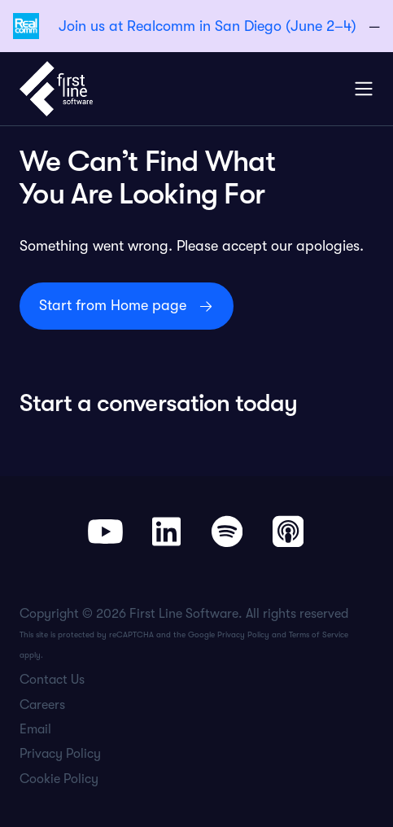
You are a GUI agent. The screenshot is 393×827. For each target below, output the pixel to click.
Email (35, 729)
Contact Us (52, 679)
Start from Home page (112, 305)
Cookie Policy (59, 779)
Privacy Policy (243, 634)
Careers (42, 705)
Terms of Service (318, 634)
